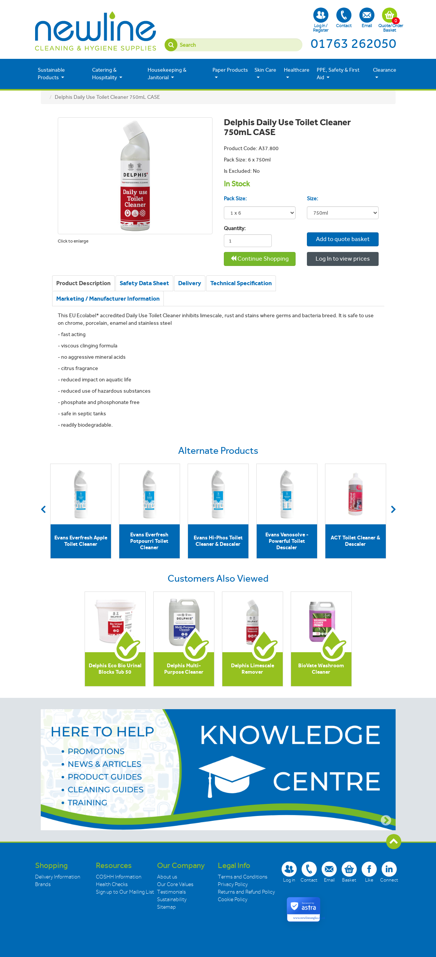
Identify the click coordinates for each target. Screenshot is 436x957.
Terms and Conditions (242, 877)
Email (366, 18)
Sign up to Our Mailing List (125, 892)
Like (369, 872)
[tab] (83, 283)
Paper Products (230, 73)
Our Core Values (175, 884)
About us (167, 877)
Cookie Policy (232, 899)
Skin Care (265, 73)
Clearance (384, 73)
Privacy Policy (233, 884)
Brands (43, 884)
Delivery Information (57, 877)
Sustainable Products (51, 74)
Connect (389, 872)
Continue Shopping (259, 258)
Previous (43, 509)
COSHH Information (118, 877)
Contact (343, 18)
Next (393, 509)
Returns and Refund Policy (246, 892)
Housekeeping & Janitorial (167, 74)
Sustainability (171, 899)
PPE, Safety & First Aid (338, 74)
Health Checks (112, 884)
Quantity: (233, 228)
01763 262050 (353, 43)
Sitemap (166, 907)
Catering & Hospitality (107, 74)
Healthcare (297, 73)
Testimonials (171, 892)
